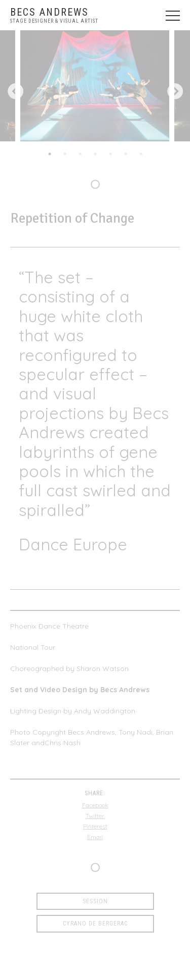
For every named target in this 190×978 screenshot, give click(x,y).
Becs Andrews (49, 12)
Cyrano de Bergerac (95, 923)
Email (95, 837)
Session (95, 901)
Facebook (95, 805)
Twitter (95, 815)
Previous (15, 92)
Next (175, 92)
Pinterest (95, 826)
